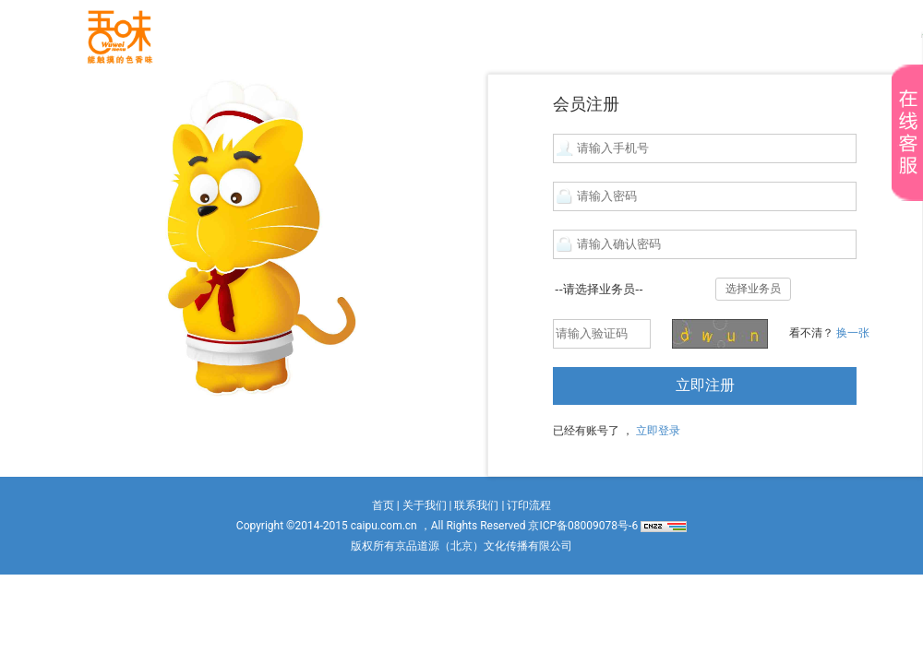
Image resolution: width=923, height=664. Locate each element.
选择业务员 (753, 288)
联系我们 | (479, 505)
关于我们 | (427, 505)
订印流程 (529, 505)
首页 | (386, 505)
